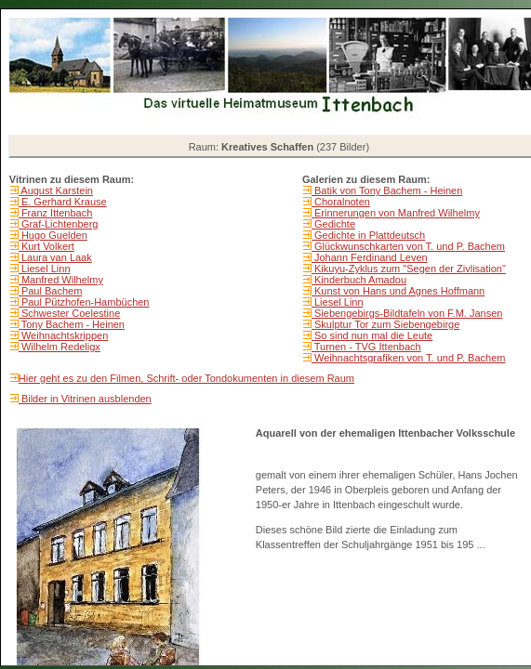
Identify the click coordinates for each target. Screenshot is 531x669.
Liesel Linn (45, 268)
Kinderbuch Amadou (359, 279)
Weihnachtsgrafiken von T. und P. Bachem (409, 357)
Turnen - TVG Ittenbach (366, 346)
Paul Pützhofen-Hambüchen (84, 302)
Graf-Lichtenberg (59, 224)
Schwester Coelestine (69, 313)
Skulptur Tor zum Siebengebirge (385, 324)
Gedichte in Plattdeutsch (368, 235)
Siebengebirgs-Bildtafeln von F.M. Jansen (407, 313)
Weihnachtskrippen (63, 335)
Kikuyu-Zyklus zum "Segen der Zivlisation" (409, 268)
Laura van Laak (55, 257)
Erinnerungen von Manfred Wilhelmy (396, 212)
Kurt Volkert (46, 246)
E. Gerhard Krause (63, 201)
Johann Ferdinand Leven (370, 257)
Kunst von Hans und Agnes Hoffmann (398, 290)
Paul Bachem (50, 290)
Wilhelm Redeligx (59, 346)
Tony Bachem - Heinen (72, 324)
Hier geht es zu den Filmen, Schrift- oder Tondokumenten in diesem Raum (186, 378)
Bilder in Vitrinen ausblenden (85, 398)
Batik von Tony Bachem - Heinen (387, 190)
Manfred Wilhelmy (61, 279)
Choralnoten (341, 201)
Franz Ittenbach (56, 212)
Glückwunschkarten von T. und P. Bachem (408, 246)
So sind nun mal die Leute (372, 335)
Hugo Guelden (53, 235)
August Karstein (56, 190)
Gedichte (333, 224)
